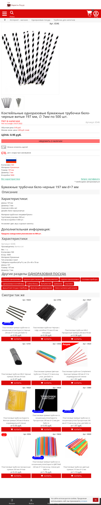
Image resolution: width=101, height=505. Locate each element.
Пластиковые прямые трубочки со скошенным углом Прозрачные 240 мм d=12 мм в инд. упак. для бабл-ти (76, 420)
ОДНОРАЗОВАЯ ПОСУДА (47, 274)
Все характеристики (10, 179)
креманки (58, 283)
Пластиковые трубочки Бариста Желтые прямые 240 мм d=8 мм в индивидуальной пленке (16, 420)
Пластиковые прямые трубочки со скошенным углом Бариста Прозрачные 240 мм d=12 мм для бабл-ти (46, 419)
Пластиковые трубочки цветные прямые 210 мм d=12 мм (76, 468)
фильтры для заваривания (41, 288)
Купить (16, 339)
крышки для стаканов (33, 279)
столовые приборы (90, 279)
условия (83, 501)
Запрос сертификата (90, 179)
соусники (69, 283)
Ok (96, 500)
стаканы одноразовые (12, 279)
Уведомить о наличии (50, 141)
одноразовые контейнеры (13, 283)
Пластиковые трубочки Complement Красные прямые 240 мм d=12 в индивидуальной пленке (76, 374)
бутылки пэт (46, 283)
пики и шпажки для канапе (66, 288)
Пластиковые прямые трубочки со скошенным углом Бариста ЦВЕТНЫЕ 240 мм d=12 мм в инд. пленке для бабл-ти (46, 466)
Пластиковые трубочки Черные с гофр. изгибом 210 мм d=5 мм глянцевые (46, 330)
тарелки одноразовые (70, 279)
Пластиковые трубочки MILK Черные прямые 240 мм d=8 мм (16, 375)
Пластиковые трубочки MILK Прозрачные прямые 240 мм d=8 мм (76, 331)
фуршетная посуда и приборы (15, 288)
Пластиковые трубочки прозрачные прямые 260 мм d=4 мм (16, 468)
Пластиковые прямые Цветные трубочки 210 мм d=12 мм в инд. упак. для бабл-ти (46, 374)
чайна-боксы (32, 283)
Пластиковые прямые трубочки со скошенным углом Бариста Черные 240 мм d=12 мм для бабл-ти (16, 330)
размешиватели (51, 279)
